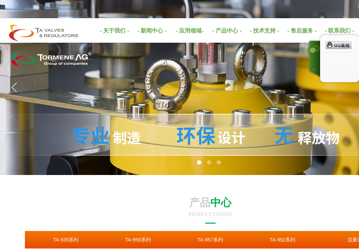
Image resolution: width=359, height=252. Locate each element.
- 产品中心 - (227, 31)
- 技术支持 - (264, 31)
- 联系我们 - (339, 31)
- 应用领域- (189, 31)
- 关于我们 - (114, 31)
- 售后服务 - (302, 31)
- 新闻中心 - (152, 31)
